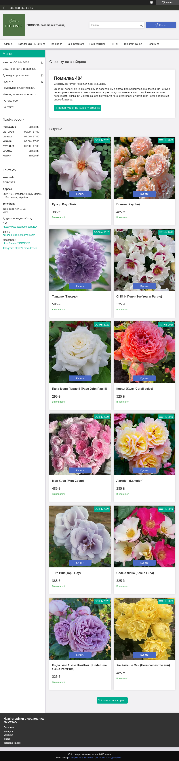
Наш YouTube (98, 43)
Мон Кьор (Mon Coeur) (68, 480)
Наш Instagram (75, 43)
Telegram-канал (133, 43)
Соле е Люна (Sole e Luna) (135, 573)
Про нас (54, 43)
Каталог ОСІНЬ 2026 (30, 43)
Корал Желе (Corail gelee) (134, 388)
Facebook (9, 727)
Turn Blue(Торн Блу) (66, 573)
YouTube (8, 735)
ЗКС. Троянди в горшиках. (19, 68)
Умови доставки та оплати (19, 94)
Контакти (8, 107)
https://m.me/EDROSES (16, 243)
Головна (7, 43)
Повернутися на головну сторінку (79, 107)
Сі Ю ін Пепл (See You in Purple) (139, 296)
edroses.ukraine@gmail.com (19, 234)
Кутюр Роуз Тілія (64, 204)
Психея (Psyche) (128, 204)
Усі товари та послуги (111, 700)
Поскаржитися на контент (81, 757)
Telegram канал (12, 742)
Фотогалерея (11, 100)
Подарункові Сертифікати (19, 87)
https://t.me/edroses (26, 248)
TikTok (114, 43)
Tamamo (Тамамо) (65, 296)
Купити (80, 193)
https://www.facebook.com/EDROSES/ (24, 226)
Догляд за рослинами (16, 75)
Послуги (8, 81)
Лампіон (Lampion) (129, 480)
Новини (152, 43)
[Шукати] (141, 25)
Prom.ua (106, 754)
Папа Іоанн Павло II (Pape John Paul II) (79, 388)
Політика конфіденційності (109, 757)
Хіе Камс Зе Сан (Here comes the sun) (143, 665)
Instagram (9, 731)
